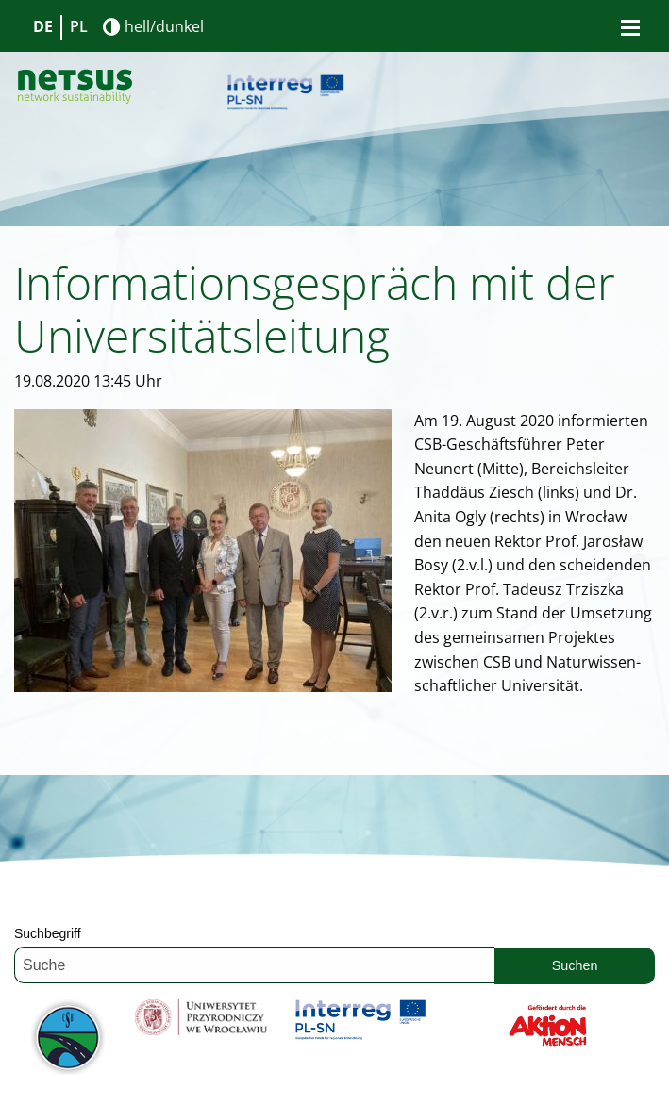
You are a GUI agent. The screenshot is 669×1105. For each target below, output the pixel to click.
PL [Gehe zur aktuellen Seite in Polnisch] (79, 26)
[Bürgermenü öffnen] (630, 27)
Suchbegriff (47, 933)
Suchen (575, 965)
